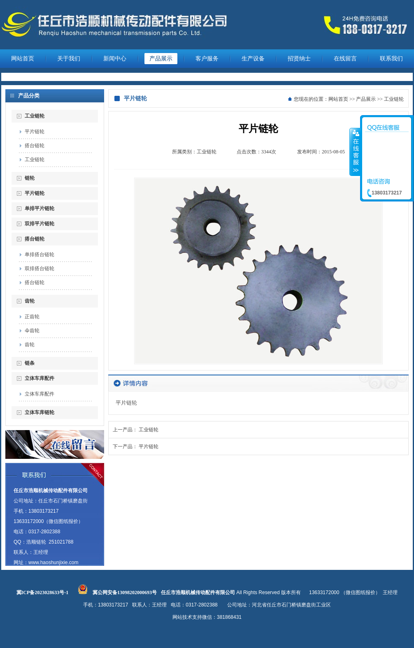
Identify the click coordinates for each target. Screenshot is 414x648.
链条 (30, 363)
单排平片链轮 (39, 208)
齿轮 (30, 301)
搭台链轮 (34, 145)
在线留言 (345, 59)
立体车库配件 (39, 378)
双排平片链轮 (39, 224)
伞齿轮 (32, 330)
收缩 (355, 151)
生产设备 (253, 59)
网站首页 (22, 59)
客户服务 (207, 59)
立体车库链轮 (39, 412)
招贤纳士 (299, 59)
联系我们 (391, 59)
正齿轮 (32, 316)
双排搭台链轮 (39, 268)
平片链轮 (34, 131)
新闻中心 (114, 59)
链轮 (30, 178)
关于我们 (68, 59)
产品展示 (160, 59)
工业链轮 (34, 116)
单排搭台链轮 (39, 254)
